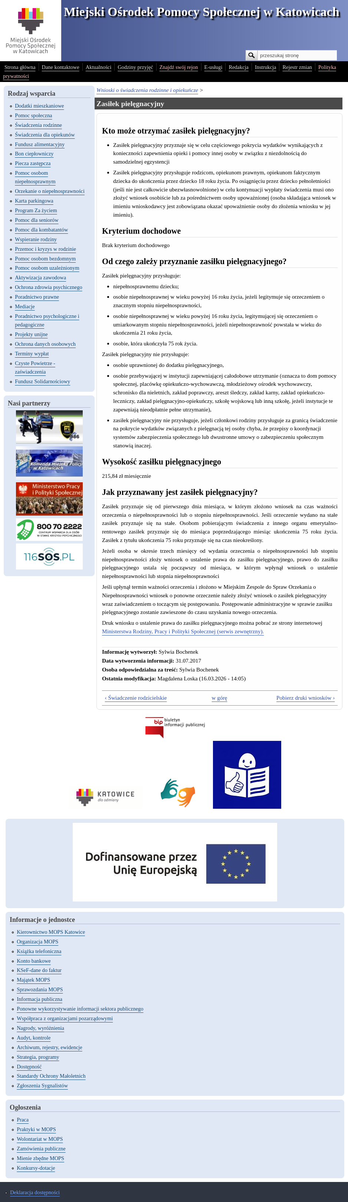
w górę (219, 697)
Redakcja (239, 67)
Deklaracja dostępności (35, 1192)
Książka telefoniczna (39, 951)
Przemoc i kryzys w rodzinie (45, 249)
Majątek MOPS (33, 980)
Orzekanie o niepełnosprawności (50, 191)
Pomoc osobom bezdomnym (45, 259)
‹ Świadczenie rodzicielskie (136, 697)
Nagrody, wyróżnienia (40, 1028)
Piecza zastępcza (32, 163)
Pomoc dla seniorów (37, 220)
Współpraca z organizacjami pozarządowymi (65, 1018)
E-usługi (213, 67)
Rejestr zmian (297, 67)
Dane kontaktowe (60, 67)
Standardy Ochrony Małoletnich (51, 1076)
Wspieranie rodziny (36, 239)
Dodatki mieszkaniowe (39, 106)
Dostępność (29, 1067)
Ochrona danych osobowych (45, 344)
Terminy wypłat (32, 354)
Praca (23, 1120)
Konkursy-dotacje (36, 1168)
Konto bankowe (34, 961)
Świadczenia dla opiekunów (45, 135)
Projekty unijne (31, 334)
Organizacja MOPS (37, 942)
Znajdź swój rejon (179, 67)
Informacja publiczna (39, 999)
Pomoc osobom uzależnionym (47, 268)
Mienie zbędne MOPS (40, 1158)
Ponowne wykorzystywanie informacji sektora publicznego (80, 1009)
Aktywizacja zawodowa (40, 277)
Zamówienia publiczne (41, 1149)
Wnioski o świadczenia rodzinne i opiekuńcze (147, 90)
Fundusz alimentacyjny (40, 144)
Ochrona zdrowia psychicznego (48, 287)
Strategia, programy (38, 1057)
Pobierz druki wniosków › (305, 697)
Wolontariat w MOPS (40, 1139)
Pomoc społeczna (33, 115)
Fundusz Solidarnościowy (42, 381)
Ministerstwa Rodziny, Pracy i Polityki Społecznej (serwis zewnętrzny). (183, 631)
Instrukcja (265, 67)
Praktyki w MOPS (36, 1129)
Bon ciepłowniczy (34, 154)
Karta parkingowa (34, 201)
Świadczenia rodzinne (38, 125)
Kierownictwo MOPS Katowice (51, 932)
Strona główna (20, 67)
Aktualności (99, 67)
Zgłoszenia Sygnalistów (42, 1085)
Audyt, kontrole (33, 1038)
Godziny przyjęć (135, 67)
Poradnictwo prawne (37, 297)
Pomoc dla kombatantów (41, 230)
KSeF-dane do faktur (39, 970)
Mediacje (25, 306)
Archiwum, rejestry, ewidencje (49, 1047)
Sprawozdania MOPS (40, 989)
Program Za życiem (36, 210)
